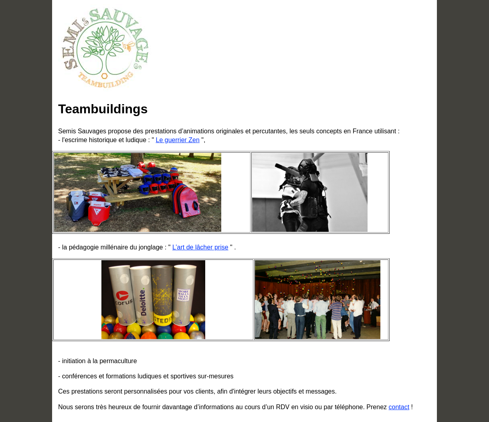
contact (398, 407)
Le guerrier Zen (178, 140)
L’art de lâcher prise (200, 247)
